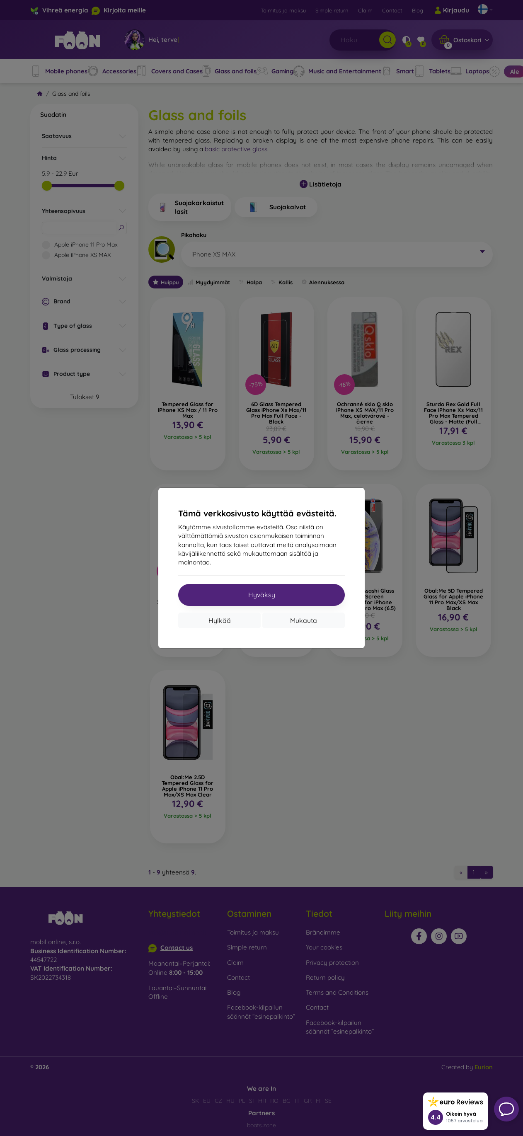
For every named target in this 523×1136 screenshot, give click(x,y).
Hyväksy (261, 595)
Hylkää (219, 620)
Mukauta (303, 620)
